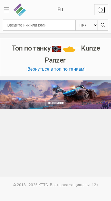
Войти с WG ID (101, 9)
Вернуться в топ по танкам (55, 69)
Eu (60, 9)
